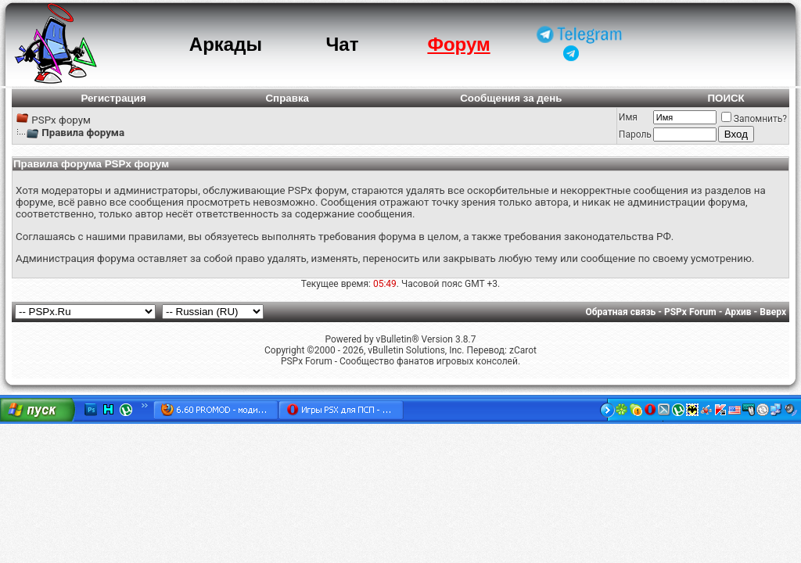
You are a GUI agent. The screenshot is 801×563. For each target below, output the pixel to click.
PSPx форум (61, 120)
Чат (341, 44)
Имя (628, 117)
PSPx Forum (690, 312)
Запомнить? (754, 118)
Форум (458, 44)
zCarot (523, 350)
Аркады (225, 44)
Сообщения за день (511, 98)
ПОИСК (725, 98)
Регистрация (113, 98)
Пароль (635, 134)
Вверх (773, 312)
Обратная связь (621, 312)
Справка (287, 98)
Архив (737, 312)
